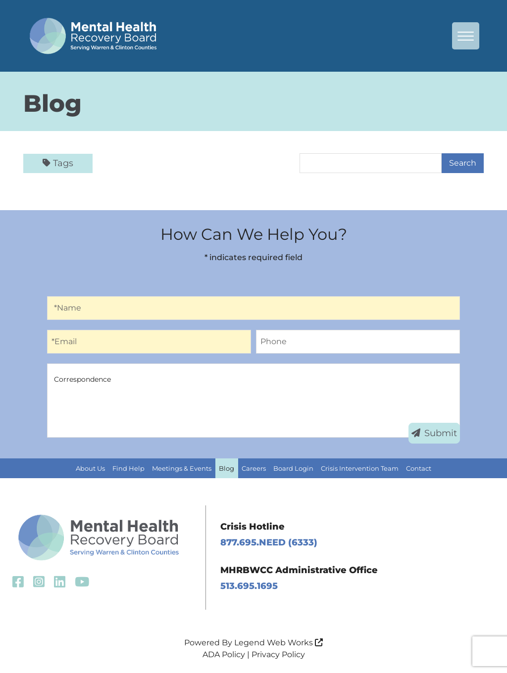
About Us (90, 468)
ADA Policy (224, 654)
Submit (434, 433)
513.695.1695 (249, 586)
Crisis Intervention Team (360, 468)
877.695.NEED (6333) (268, 542)
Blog (226, 468)
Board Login (293, 468)
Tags (58, 163)
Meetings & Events (181, 468)
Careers (254, 468)
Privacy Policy (278, 654)
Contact (418, 468)
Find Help (128, 468)
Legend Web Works (278, 642)
